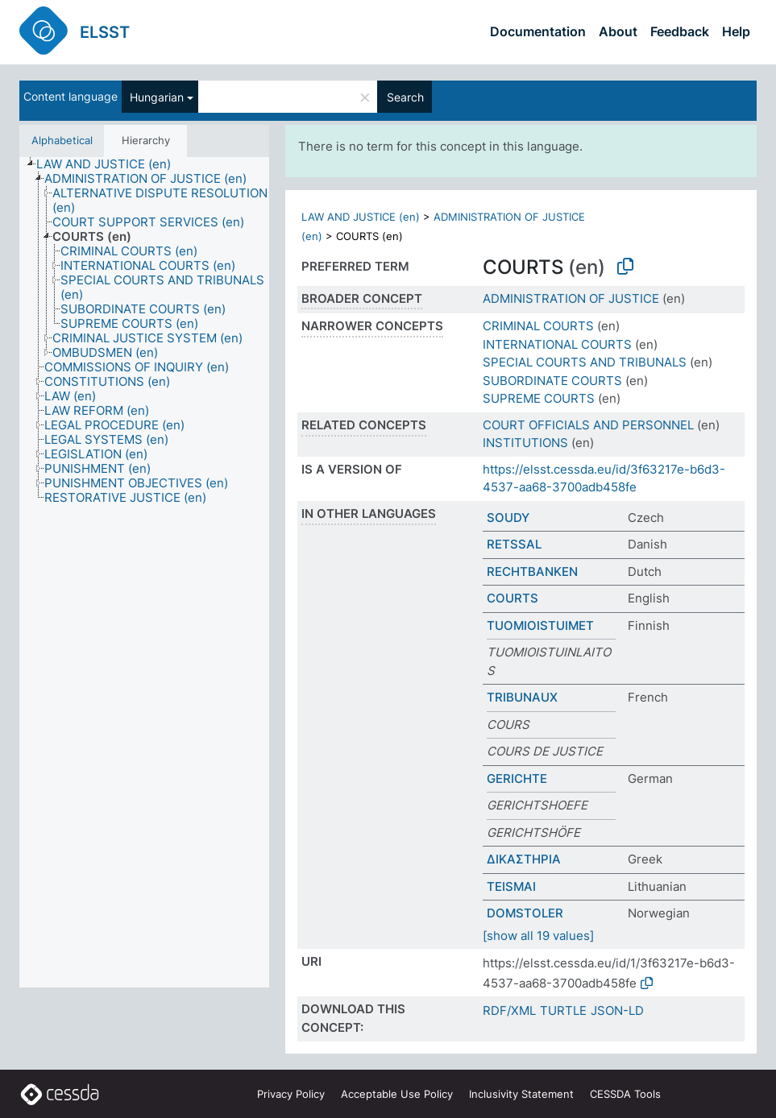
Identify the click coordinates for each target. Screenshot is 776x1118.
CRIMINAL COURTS (538, 325)
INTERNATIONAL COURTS (557, 344)
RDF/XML (509, 1010)
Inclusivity (521, 1093)
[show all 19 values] (538, 935)
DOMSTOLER (525, 913)
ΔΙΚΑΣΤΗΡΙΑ (524, 859)
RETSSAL (514, 544)
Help (736, 31)
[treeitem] (110, 164)
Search (405, 97)
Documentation (538, 31)
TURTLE (563, 1010)
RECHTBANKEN (532, 571)
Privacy (291, 1093)
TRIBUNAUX (522, 697)
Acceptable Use (397, 1093)
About (618, 31)
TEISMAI (511, 886)
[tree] (144, 572)
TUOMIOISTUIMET (540, 625)
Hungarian (157, 97)
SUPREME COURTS (539, 398)
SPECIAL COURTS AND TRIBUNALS (585, 362)
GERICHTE (517, 778)
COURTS (512, 598)
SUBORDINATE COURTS (552, 380)
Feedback (679, 31)
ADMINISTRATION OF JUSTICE (571, 298)
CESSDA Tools (625, 1093)
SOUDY (508, 517)
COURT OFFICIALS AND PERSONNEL (588, 425)
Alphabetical (62, 140)
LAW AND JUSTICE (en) (360, 216)
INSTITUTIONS (525, 442)
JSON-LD (617, 1010)
